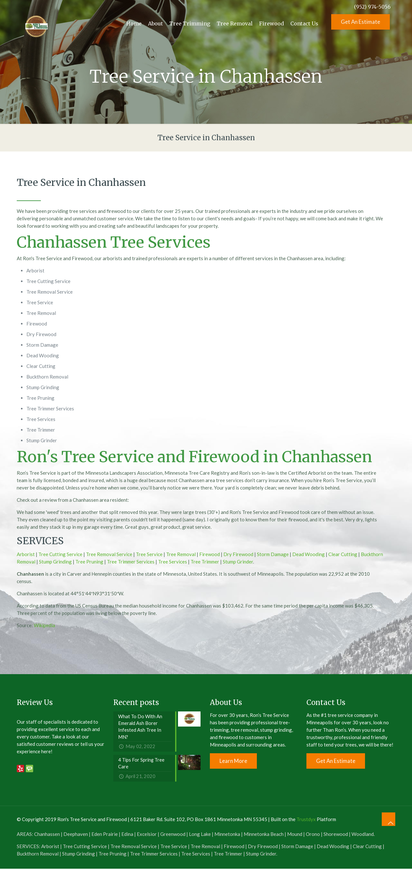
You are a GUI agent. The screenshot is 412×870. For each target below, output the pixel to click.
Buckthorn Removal (38, 855)
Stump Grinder (238, 561)
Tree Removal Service (109, 554)
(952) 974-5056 (372, 7)
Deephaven (75, 835)
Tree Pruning (89, 561)
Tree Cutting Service (60, 554)
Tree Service (149, 554)
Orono (313, 835)
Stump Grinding (55, 561)
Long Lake (200, 835)
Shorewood (335, 835)
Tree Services (172, 561)
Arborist (26, 554)
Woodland (362, 835)
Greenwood (172, 835)
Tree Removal (181, 554)
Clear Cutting (342, 554)
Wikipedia (44, 625)
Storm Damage (273, 554)
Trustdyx (306, 820)
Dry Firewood (238, 554)
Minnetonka (227, 835)
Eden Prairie (104, 835)
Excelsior (147, 835)
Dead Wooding (308, 554)
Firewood (209, 554)
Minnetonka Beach (264, 835)
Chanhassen (47, 835)
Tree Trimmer (205, 561)
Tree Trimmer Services (130, 561)
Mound (294, 835)
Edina (127, 835)
